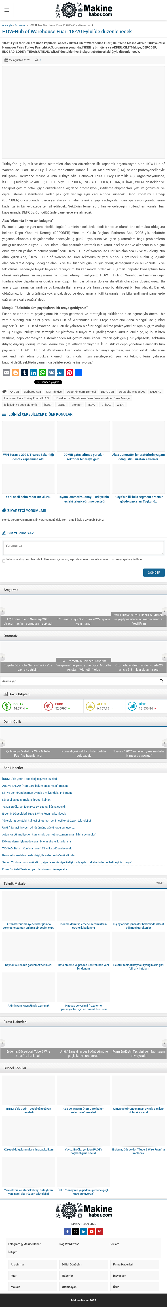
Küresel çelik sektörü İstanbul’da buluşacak (139, 753)
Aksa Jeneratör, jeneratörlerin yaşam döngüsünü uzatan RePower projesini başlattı (138, 459)
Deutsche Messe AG (132, 392)
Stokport (77, 405)
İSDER (48, 405)
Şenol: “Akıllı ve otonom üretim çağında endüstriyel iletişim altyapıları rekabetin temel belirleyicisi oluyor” (67, 862)
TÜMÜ (159, 883)
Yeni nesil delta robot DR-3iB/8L (28, 497)
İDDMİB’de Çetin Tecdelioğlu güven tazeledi (29, 779)
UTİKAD (106, 405)
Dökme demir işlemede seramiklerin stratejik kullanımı (36, 841)
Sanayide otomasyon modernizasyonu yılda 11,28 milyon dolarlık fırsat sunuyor (28, 619)
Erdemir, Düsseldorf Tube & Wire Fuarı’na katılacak (28, 753)
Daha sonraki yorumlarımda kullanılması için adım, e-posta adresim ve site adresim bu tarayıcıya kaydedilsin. (74, 559)
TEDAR (91, 405)
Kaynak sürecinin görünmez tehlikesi (28, 965)
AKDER (14, 392)
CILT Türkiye (54, 392)
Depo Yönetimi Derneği (81, 392)
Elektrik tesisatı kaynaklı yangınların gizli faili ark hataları (138, 966)
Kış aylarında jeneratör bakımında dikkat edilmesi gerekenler (138, 925)
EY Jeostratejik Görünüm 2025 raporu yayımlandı (139, 621)
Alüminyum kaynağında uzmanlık (28, 1005)
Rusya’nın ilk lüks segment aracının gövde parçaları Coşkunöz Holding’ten (138, 501)
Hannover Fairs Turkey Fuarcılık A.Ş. (26, 398)
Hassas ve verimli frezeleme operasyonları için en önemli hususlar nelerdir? (83, 1009)
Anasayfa (7, 25)
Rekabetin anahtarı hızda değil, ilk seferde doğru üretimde (38, 855)
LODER (61, 405)
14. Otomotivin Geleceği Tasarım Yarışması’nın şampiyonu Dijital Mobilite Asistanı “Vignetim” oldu (139, 665)
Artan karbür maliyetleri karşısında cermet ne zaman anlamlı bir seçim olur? (49, 834)
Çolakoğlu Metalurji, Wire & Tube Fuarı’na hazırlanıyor (83, 753)
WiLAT (121, 405)
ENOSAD (155, 392)
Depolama (20, 25)
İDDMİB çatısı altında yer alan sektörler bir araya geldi (83, 456)
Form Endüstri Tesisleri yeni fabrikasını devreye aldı (34, 869)
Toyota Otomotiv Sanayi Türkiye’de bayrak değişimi (83, 667)
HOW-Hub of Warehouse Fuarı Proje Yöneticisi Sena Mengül (92, 398)
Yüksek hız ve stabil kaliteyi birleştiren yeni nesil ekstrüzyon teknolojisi (46, 820)
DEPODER (107, 392)
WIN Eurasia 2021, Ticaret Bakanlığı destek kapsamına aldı (28, 456)
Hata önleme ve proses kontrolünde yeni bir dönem (83, 966)
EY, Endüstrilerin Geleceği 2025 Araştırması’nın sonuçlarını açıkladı (83, 621)
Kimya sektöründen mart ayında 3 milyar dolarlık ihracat (37, 793)
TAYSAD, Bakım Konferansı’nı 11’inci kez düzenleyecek (28, 667)
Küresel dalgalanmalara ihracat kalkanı (26, 800)
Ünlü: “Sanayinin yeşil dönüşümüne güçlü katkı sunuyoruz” (39, 827)
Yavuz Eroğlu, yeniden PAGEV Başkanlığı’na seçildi (34, 806)
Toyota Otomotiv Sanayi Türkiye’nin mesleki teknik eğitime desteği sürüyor (83, 501)
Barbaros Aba (32, 392)
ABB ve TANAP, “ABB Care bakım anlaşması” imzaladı (35, 786)
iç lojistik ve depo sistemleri (21, 405)
